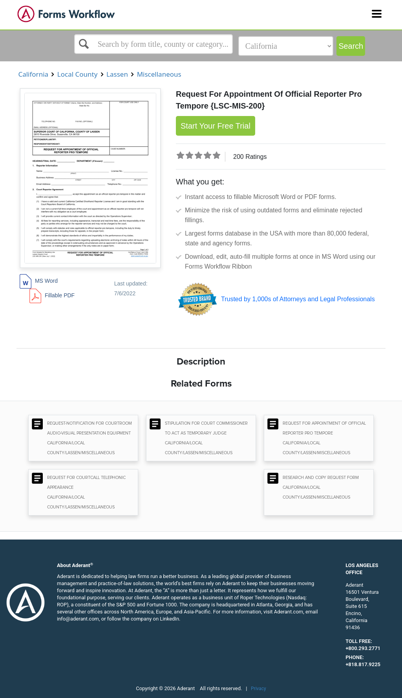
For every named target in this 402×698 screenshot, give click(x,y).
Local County (77, 74)
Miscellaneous (159, 74)
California (33, 74)
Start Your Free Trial (215, 126)
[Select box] (153, 44)
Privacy (258, 688)
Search (350, 46)
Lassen (117, 74)
